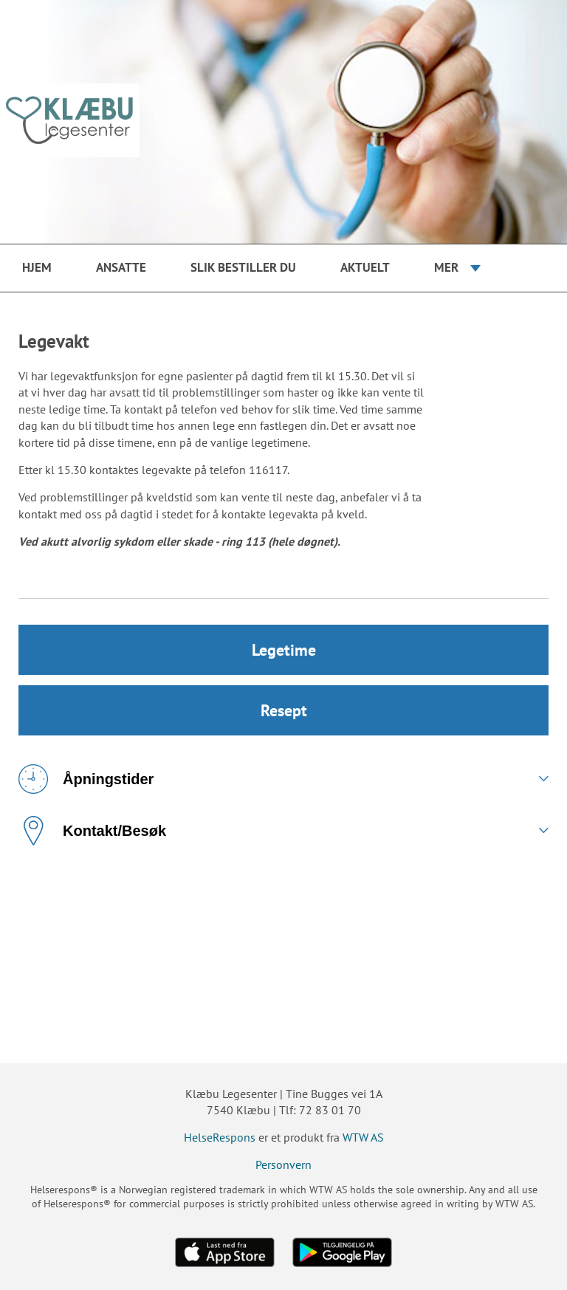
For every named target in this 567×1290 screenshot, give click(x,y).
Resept (284, 710)
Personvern (283, 1164)
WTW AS (363, 1137)
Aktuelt (365, 267)
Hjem (37, 267)
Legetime (284, 649)
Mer (446, 267)
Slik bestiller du (243, 267)
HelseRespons (219, 1137)
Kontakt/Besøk (92, 830)
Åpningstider (86, 779)
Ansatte (121, 267)
